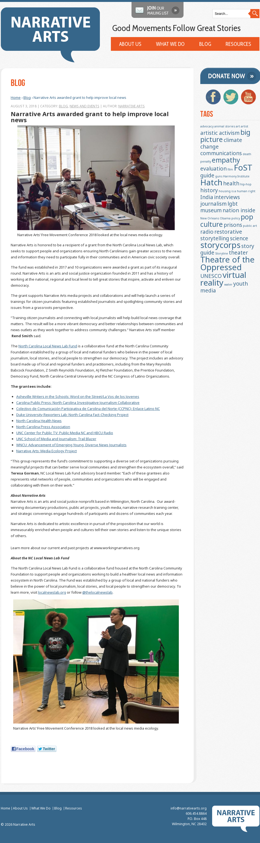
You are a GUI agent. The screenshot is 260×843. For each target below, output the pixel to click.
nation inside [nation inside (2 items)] (239, 210)
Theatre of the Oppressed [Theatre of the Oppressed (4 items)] (227, 263)
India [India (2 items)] (206, 197)
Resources (238, 44)
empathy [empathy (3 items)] (226, 159)
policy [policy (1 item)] (235, 218)
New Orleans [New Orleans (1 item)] (209, 218)
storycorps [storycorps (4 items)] (220, 244)
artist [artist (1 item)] (244, 126)
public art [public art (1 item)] (250, 226)
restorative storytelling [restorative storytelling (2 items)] (221, 235)
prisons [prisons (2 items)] (233, 224)
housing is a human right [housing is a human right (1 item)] (237, 191)
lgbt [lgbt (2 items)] (233, 203)
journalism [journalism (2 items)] (213, 203)
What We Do (170, 44)
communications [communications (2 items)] (221, 153)
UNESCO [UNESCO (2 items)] (211, 276)
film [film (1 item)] (230, 169)
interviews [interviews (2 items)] (227, 197)
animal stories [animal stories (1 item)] (224, 126)
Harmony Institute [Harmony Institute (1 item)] (236, 176)
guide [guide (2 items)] (207, 175)
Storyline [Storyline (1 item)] (221, 253)
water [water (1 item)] (228, 284)
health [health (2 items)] (231, 183)
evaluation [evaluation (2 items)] (213, 168)
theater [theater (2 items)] (238, 252)
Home (15, 97)
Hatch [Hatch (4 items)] (211, 182)
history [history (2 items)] (209, 190)
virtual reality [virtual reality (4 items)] (223, 278)
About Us (130, 44)
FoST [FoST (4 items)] (243, 167)
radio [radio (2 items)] (207, 231)
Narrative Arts (131, 106)
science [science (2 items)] (239, 238)
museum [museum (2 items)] (211, 210)
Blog (205, 44)
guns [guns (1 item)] (218, 176)
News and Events (84, 106)
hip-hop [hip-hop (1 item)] (245, 184)
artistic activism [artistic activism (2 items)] (220, 132)
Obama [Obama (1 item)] (225, 218)
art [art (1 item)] (238, 126)
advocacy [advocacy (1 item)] (207, 126)
